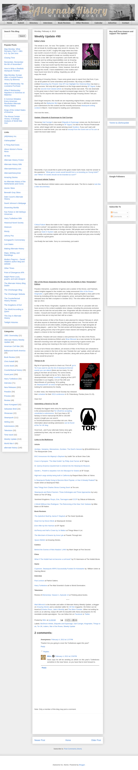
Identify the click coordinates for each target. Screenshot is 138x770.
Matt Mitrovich (39, 605)
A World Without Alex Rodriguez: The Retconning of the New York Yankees (62, 504)
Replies (46, 651)
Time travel (8, 435)
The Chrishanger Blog (13, 290)
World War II (9, 443)
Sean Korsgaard (10, 404)
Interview (8, 383)
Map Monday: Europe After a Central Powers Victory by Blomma (13, 77)
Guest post (8, 374)
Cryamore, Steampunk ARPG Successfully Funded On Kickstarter (59, 569)
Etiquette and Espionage (63, 624)
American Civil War (12, 346)
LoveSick (56, 377)
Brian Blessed (71, 339)
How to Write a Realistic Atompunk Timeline (14, 69)
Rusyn (52, 499)
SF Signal (91, 86)
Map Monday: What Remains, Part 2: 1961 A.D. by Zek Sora (13, 51)
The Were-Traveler (75, 609)
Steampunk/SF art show (46, 385)
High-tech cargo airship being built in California (52, 475)
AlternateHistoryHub (12, 173)
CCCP (75, 499)
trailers (45, 626)
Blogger (82, 765)
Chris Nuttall (9, 361)
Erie (57, 499)
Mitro (49, 656)
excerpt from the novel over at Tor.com (82, 129)
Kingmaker (88, 624)
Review (7, 400)
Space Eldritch (39, 540)
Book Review (9, 357)
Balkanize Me (52, 103)
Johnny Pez (9, 236)
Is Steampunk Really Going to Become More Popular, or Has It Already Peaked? (64, 480)
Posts (114, 212)
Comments (116, 216)
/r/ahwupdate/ (9, 140)
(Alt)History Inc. (10, 136)
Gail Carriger (47, 122)
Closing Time (9, 58)
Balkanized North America (14, 351)
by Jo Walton (50, 530)
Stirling (7, 422)
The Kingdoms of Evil (13, 305)
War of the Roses (56, 626)
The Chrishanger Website (14, 294)
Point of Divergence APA (14, 272)
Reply (43, 646)
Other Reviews (82, 23)
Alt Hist (72, 607)
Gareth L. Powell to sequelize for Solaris (56, 471)
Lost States (8, 244)
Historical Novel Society (14, 223)
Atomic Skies (9, 188)
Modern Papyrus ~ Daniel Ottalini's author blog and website (14, 261)
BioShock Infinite (46, 624)
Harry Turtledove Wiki (13, 218)
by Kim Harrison (44, 526)
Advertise (112, 23)
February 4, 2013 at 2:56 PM (66, 656)
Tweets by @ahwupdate (119, 123)
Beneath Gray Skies (12, 192)
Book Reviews (64, 23)
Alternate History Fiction (14, 160)
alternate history (10, 448)
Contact (125, 23)
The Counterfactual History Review (12, 299)
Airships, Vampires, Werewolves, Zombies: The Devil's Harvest (58, 449)
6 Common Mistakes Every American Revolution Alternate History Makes (12, 102)
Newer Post (39, 740)
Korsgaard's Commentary (14, 240)
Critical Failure (39, 225)
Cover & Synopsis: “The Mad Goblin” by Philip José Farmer (56, 461)
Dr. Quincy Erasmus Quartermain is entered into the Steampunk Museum (62, 466)
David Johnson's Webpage (15, 203)
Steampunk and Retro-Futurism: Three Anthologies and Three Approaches (62, 492)
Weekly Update (69, 626)
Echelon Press (46, 609)
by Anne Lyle (48, 535)
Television (8, 430)
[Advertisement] (67, 724)
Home (9, 23)
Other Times (9, 268)
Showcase (8, 413)
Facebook (78, 614)
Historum (8, 227)
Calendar (99, 23)
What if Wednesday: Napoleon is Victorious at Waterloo (14, 92)
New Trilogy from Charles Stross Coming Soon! (52, 487)
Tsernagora (64, 499)
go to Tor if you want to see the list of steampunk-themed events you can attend (55, 367)
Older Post (96, 740)
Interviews (47, 23)
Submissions (9, 426)
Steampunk (9, 417)
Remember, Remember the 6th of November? (13, 63)
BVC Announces (49, 456)
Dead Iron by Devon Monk (44, 521)
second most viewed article (51, 89)
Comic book (9, 366)
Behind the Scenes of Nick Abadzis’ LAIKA (50, 550)
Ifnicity (6, 231)
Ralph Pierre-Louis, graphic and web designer (14, 278)
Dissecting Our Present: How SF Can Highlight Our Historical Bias (65, 84)
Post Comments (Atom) (73, 749)
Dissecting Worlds (11, 208)
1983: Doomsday (11, 335)
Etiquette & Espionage (70, 122)
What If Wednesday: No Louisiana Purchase (14, 85)
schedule (41, 394)
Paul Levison (39, 581)
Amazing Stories (43, 607)
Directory (34, 23)
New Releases (10, 387)
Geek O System (47, 232)
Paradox (7, 392)
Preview (7, 396)
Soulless (76, 127)
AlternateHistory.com (12, 169)
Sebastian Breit (10, 409)
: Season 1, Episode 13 (55, 595)
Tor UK (39, 626)
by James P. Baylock (49, 516)
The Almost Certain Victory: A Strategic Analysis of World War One (13, 119)
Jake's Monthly (58, 609)
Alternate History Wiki (13, 164)
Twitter (87, 614)
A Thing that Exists (11, 145)
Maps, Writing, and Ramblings (11, 254)
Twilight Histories (11, 322)
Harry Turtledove (40, 585)
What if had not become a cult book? (52, 559)
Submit (21, 23)
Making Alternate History (14, 249)
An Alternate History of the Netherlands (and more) (15, 183)
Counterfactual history (13, 370)
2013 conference (58, 394)
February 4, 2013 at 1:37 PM (62, 640)
